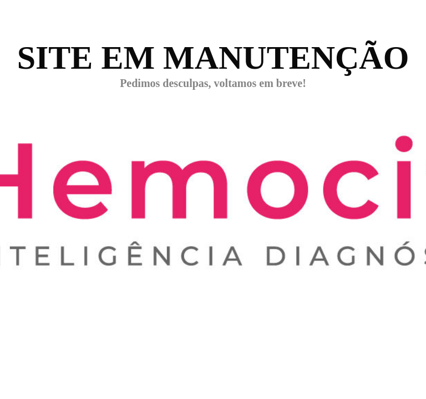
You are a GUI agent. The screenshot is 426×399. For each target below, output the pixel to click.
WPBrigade (394, 391)
